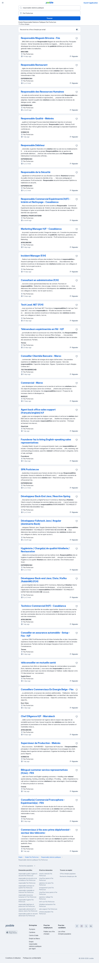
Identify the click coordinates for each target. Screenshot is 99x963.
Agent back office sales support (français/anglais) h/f (38, 411)
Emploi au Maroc (34, 938)
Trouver (49, 18)
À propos (32, 929)
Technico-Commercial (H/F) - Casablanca (43, 605)
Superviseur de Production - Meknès (40, 743)
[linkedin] (91, 926)
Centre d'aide (33, 935)
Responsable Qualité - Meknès (37, 118)
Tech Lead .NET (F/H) (32, 304)
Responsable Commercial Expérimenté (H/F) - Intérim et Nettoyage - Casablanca (45, 200)
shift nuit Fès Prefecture (46, 901)
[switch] (77, 30)
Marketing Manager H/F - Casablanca (41, 228)
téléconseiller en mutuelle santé (38, 662)
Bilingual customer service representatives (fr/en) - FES (44, 771)
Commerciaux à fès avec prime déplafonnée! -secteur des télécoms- (46, 831)
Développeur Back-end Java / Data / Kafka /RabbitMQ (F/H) (44, 580)
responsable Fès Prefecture (27, 883)
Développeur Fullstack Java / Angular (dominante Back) (41, 522)
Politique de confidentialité (32, 958)
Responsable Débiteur (33, 145)
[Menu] (3, 3)
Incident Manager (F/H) (33, 255)
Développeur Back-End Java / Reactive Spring (45, 496)
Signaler (74, 56)
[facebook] (77, 926)
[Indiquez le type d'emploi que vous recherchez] (49, 7)
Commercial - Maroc (32, 382)
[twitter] (86, 926)
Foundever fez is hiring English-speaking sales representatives (46, 441)
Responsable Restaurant (34, 64)
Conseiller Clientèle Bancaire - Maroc (41, 356)
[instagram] (82, 926)
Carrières (32, 932)
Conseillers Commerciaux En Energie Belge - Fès (47, 689)
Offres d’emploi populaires (68, 873)
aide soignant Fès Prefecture (48, 909)
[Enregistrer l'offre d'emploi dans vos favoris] (77, 38)
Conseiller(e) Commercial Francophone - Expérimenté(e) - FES (43, 801)
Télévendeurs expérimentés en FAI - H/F (42, 329)
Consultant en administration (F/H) (40, 280)
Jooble (91, 958)
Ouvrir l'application (91, 3)
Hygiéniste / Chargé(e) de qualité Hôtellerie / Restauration (45, 550)
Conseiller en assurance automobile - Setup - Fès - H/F (45, 634)
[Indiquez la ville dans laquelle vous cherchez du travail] (49, 13)
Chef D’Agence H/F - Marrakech (38, 716)
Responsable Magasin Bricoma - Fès (40, 38)
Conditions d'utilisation (13, 958)
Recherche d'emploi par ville (68, 876)
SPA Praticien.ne (30, 469)
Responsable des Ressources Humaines (42, 91)
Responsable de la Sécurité (35, 172)
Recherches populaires (27, 866)
